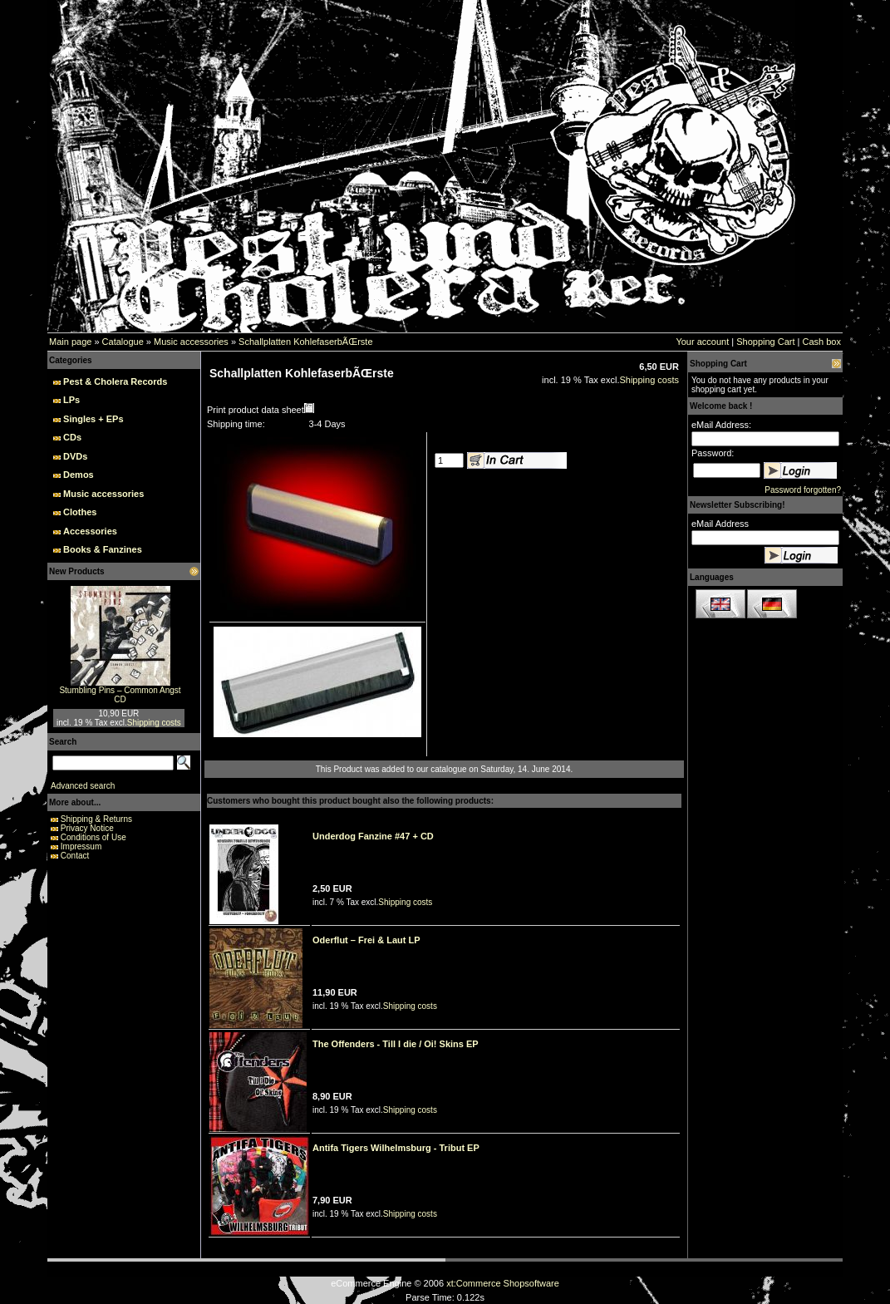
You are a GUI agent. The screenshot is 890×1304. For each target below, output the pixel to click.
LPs (71, 400)
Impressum (81, 846)
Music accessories (191, 342)
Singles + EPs (93, 419)
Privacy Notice (87, 828)
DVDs (75, 456)
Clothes (79, 512)
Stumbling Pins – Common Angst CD (119, 695)
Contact (75, 855)
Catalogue (123, 342)
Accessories (90, 531)
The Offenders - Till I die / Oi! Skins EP (395, 1044)
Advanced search (83, 785)
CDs (72, 437)
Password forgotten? (803, 490)
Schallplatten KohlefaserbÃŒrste (305, 342)
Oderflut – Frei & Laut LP (366, 940)
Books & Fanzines (102, 549)
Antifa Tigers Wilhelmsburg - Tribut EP (395, 1148)
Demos (78, 475)
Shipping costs (154, 722)
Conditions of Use (93, 837)
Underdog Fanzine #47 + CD (373, 836)
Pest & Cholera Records (115, 381)
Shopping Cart (765, 342)
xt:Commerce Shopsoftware (502, 1283)
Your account (702, 342)
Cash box (822, 342)
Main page (70, 342)
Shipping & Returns (96, 819)
